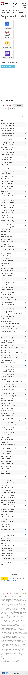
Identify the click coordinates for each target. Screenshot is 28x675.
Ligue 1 (17, 623)
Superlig (21, 642)
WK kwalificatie (24, 652)
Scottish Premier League (17, 634)
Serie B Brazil (3, 638)
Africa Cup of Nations (21, 597)
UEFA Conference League (21, 646)
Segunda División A (16, 636)
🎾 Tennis (22, 593)
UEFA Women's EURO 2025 (18, 649)
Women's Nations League (14, 654)
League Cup (22, 621)
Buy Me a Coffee (11, 580)
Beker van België (15, 599)
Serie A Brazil (12, 637)
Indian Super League (19, 617)
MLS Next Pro (11, 624)
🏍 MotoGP (16, 593)
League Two (9, 623)
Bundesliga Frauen (17, 600)
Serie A (9, 106)
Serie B (4, 109)
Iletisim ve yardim (4, 660)
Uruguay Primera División (15, 650)
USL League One (11, 652)
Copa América (12, 604)
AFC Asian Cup (9, 597)
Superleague (16, 642)
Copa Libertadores (22, 605)
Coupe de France (19, 607)
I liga (13, 617)
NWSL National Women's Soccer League (17, 625)
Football (3, 593)
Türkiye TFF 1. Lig (5, 646)
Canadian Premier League (11, 601)
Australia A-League (5, 599)
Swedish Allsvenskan (18, 644)
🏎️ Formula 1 (9, 593)
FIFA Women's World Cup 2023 (12, 616)
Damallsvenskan (22, 608)
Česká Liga (19, 601)
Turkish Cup (24, 645)
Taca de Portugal (6, 645)
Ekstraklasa (10, 612)
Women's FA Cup (4, 654)
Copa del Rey (8, 605)
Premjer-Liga (22, 628)
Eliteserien (15, 612)
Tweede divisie (12, 646)
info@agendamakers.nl (14, 661)
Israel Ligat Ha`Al (21, 619)
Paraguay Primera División (6, 628)
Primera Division (9, 629)
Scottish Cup (17, 633)
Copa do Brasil (15, 605)
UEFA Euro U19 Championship (18, 648)
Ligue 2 (21, 623)
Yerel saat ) (22, 116)
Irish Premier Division (12, 619)
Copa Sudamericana (5, 607)
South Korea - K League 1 (16, 640)
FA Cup (22, 613)
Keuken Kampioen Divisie (14, 621)
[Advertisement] (13, 83)
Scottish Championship (9, 633)
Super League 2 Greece (15, 641)
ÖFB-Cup (22, 626)
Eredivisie (20, 612)
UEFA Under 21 (9, 649)
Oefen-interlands (4, 626)
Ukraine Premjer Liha (5, 650)
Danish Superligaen (5, 609)
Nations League (18, 624)
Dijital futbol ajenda (12, 3)
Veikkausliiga (17, 652)
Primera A (3, 629)
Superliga (3, 644)
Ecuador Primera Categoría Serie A (12, 611)
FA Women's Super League (17, 615)
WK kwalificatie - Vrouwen (7, 653)
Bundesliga (10, 600)
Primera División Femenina (17, 630)
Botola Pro (5, 600)
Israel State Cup (4, 620)
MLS (7, 624)
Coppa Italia (17, 106)
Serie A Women (14, 109)
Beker (10, 599)
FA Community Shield (16, 613)
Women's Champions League (18, 653)
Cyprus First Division (14, 608)
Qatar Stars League (8, 632)
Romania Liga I (16, 632)
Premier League (15, 628)
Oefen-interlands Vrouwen (14, 626)
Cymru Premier (6, 608)
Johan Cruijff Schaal (20, 620)
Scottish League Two (7, 634)
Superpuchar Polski (9, 644)
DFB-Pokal (12, 609)
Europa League (8, 613)
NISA (8, 625)
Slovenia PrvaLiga (18, 638)
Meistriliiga (3, 624)
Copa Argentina (19, 604)
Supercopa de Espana (9, 642)
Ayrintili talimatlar (8, 66)
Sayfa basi (14, 574)
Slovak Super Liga (10, 638)
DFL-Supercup (17, 609)
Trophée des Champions (16, 645)
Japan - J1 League (11, 620)
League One (3, 623)
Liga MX (13, 623)
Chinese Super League (16, 603)
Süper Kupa (7, 641)
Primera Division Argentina (18, 629)
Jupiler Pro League (4, 621)
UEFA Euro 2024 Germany (6, 648)
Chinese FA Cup (8, 603)
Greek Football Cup (7, 617)
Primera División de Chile (6, 630)
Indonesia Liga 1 (4, 619)
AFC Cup (14, 597)
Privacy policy (12, 660)
